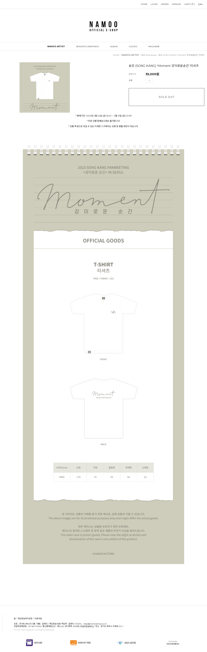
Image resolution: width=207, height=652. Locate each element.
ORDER (165, 4)
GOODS (133, 46)
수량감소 (160, 80)
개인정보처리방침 (25, 618)
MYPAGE (176, 4)
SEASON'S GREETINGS (87, 46)
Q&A (200, 4)
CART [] (189, 4)
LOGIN (154, 4)
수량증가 (155, 80)
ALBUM (114, 46)
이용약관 (38, 618)
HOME (144, 4)
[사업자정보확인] (86, 626)
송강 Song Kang (148, 55)
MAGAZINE (154, 46)
